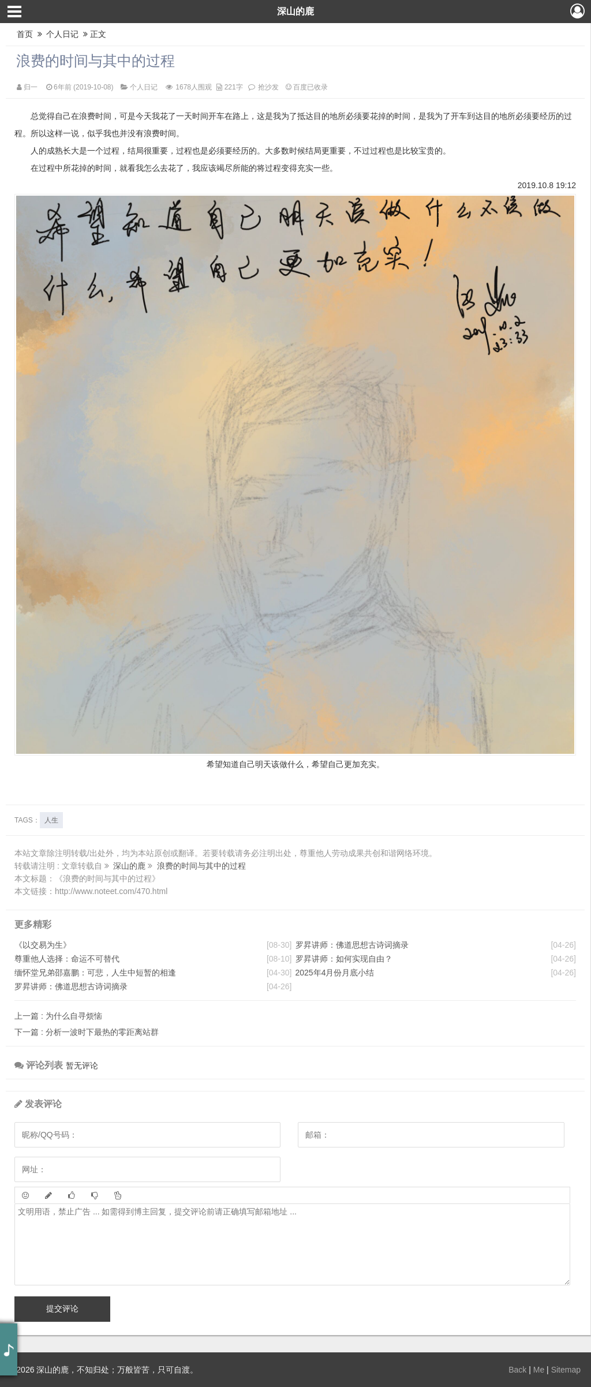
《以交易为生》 (42, 944)
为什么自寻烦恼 (58, 1015)
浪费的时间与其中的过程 (95, 61)
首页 (24, 34)
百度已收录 (307, 87)
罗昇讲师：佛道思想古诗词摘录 (71, 986)
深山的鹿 (295, 11)
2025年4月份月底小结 (335, 972)
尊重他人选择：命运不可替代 (66, 958)
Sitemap (566, 1369)
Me (538, 1369)
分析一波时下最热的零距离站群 (86, 1032)
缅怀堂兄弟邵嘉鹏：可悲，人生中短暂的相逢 (95, 972)
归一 (31, 87)
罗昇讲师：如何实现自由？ (344, 958)
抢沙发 (268, 87)
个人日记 (62, 34)
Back (517, 1369)
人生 (51, 820)
